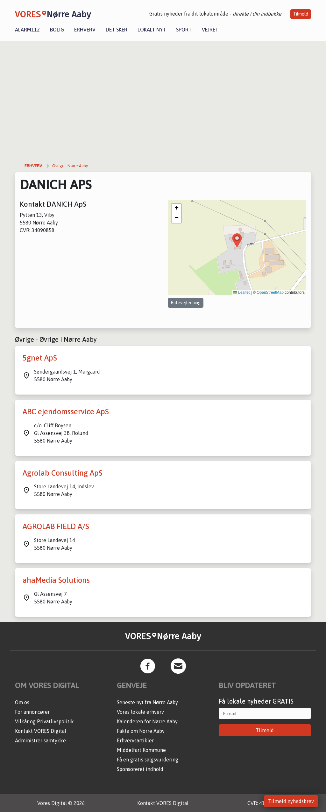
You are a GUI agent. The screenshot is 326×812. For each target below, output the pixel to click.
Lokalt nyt (152, 29)
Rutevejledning (186, 302)
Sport (184, 29)
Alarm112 (27, 29)
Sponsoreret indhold (140, 769)
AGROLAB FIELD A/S (56, 526)
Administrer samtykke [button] (40, 740)
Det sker (116, 29)
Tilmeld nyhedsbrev (291, 801)
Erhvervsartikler (135, 740)
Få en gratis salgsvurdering (147, 759)
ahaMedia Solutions (56, 580)
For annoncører (32, 712)
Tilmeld (300, 14)
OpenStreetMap (270, 292)
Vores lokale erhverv (140, 712)
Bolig (57, 29)
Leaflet (241, 292)
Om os (22, 702)
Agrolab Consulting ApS (63, 473)
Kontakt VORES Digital (40, 731)
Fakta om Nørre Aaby (141, 731)
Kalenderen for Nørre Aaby (147, 721)
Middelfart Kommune (141, 750)
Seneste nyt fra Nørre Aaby (147, 702)
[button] (237, 240)
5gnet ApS (40, 358)
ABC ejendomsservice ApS (66, 411)
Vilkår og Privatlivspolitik (44, 721)
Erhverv (85, 29)
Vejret (210, 29)
